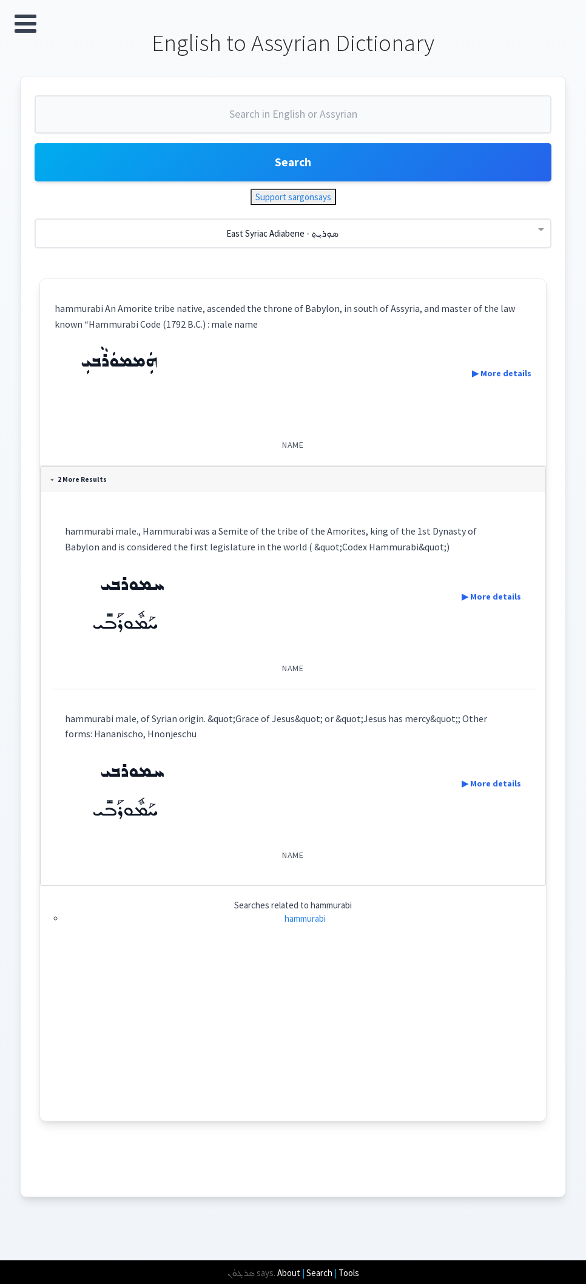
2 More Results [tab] (80, 481)
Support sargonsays (293, 198)
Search (293, 163)
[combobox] (293, 120)
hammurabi (305, 920)
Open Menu (25, 24)
